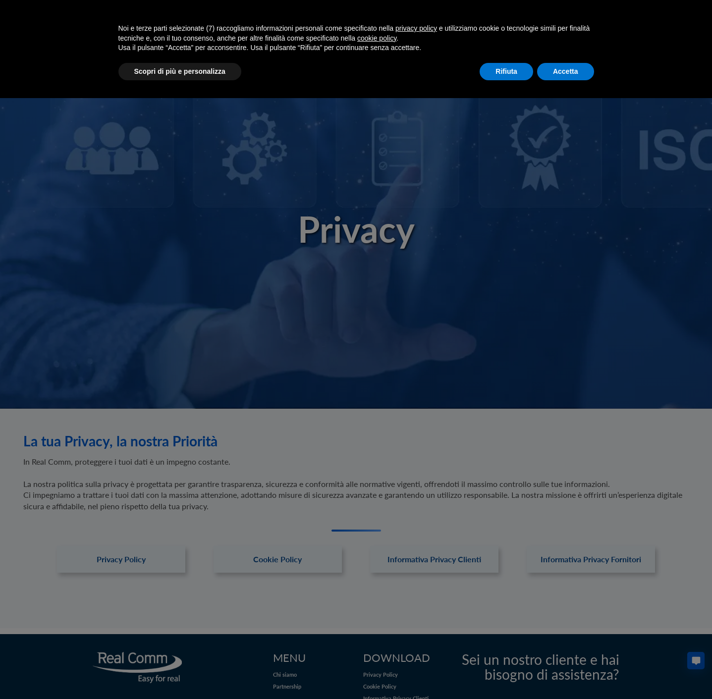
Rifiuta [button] (506, 71)
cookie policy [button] (376, 38)
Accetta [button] (565, 71)
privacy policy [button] (416, 28)
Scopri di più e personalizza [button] (179, 71)
